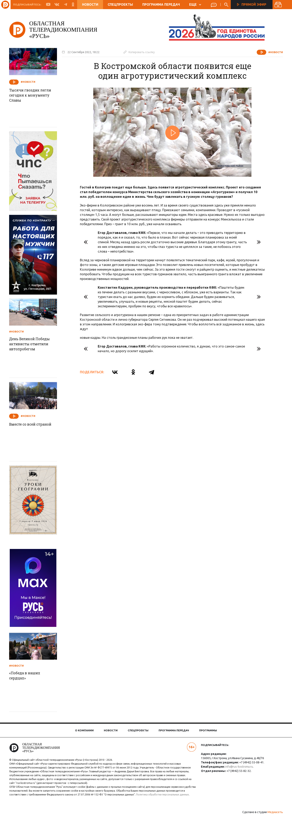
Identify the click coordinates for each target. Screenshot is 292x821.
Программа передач (161, 4)
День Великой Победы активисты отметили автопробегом (32, 344)
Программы (208, 730)
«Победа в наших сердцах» (27, 676)
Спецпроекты (120, 4)
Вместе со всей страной (33, 424)
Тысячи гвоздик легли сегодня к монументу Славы (33, 95)
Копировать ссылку (140, 52)
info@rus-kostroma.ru (238, 766)
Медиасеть (273, 816)
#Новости (274, 52)
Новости (90, 4)
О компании (84, 730)
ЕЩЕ (195, 4)
